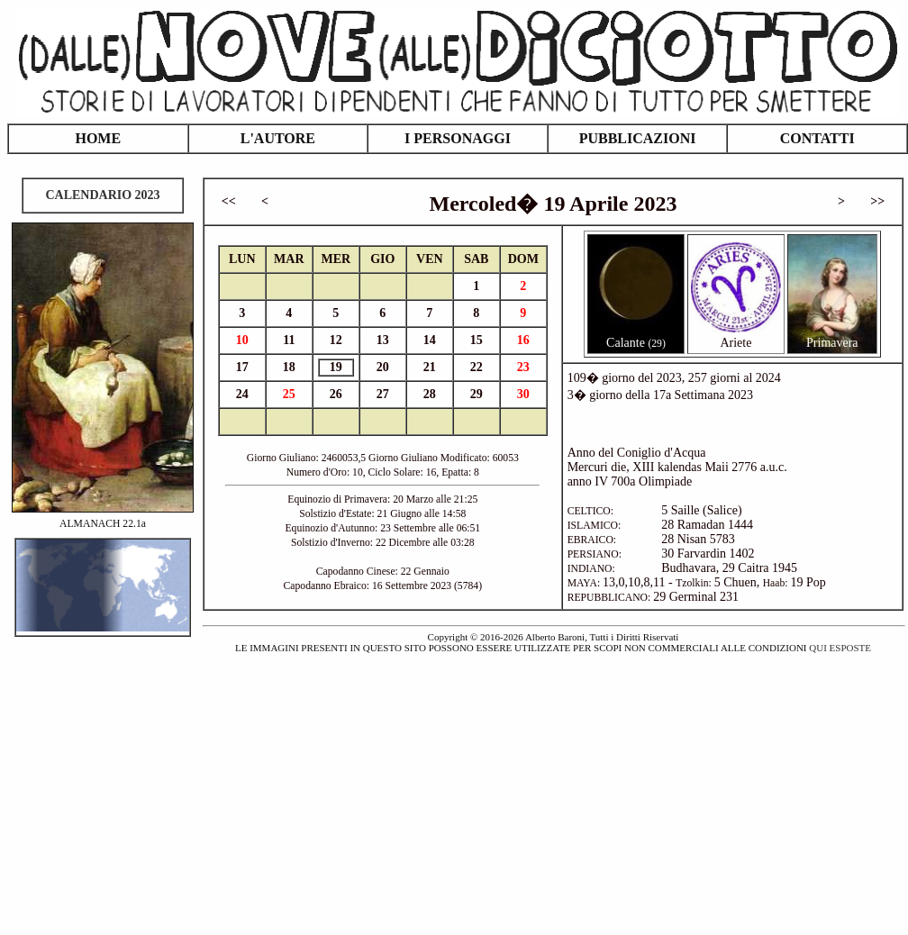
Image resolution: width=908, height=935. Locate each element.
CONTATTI (817, 138)
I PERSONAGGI (457, 138)
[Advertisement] (454, 784)
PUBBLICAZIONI (637, 138)
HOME (98, 138)
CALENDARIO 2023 (102, 195)
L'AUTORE (278, 138)
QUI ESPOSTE (840, 647)
